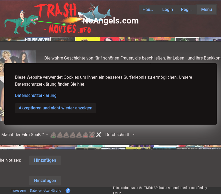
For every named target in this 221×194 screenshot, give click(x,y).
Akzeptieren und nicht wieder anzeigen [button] (55, 107)
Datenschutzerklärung (36, 95)
